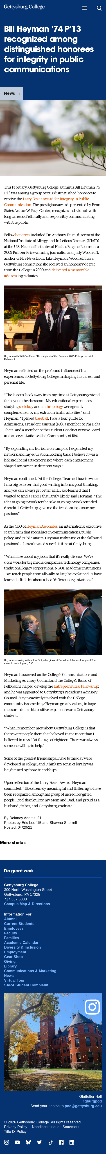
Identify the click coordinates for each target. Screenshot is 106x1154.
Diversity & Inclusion (22, 947)
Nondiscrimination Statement (55, 1127)
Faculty (10, 933)
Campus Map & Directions (27, 904)
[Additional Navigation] (84, 8)
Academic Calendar (21, 943)
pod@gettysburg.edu (83, 1106)
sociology (26, 406)
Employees (14, 928)
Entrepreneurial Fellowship (76, 686)
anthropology (52, 406)
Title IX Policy (15, 1132)
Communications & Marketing (30, 971)
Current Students (19, 924)
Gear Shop (13, 957)
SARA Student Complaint (26, 985)
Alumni (10, 919)
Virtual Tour (14, 980)
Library (10, 966)
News (9, 93)
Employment (15, 952)
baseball (41, 418)
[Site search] (99, 8)
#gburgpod (92, 1101)
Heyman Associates (41, 526)
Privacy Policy (15, 1127)
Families (11, 938)
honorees (22, 235)
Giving (10, 961)
